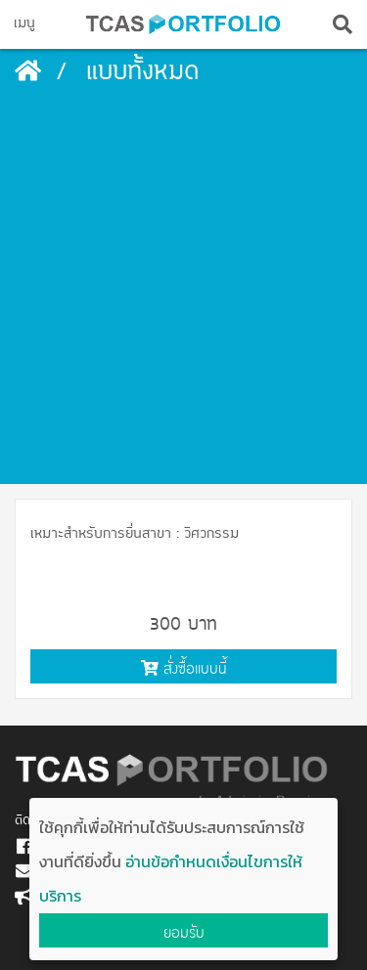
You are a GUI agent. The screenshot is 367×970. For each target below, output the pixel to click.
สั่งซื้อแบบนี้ (184, 668)
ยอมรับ (184, 932)
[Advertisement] (183, 291)
